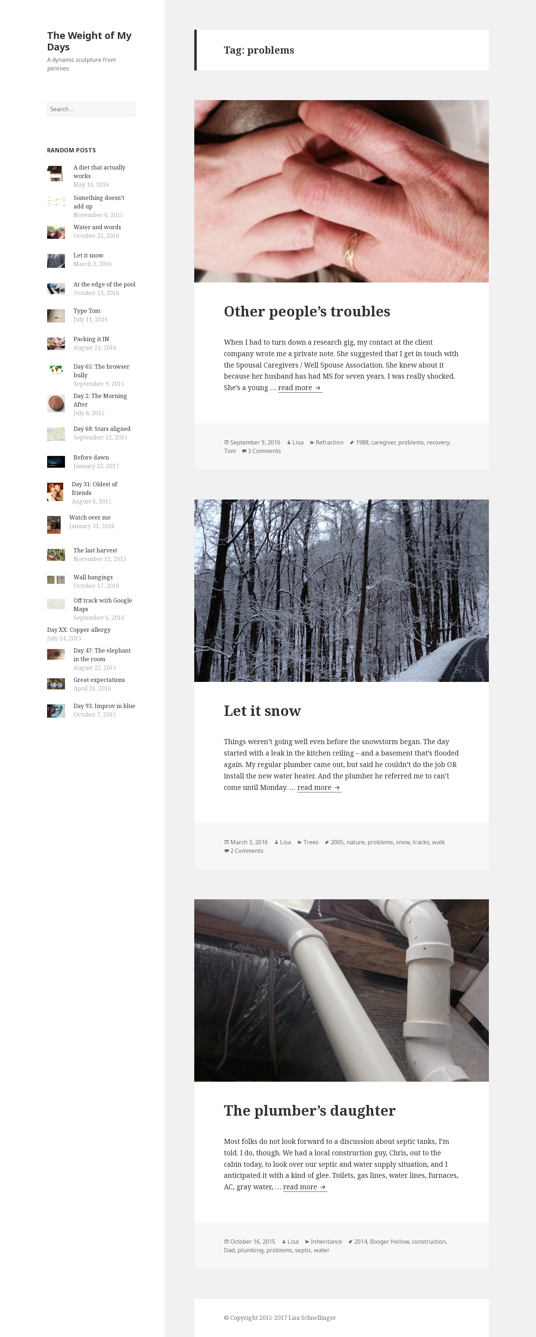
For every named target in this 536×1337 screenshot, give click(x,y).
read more (300, 387)
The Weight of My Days (89, 41)
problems (411, 442)
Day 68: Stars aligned (102, 429)
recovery (438, 442)
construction (429, 1241)
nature (355, 842)
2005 (337, 842)
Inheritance (326, 1241)
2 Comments (247, 851)
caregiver (383, 442)
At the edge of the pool (104, 284)
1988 (362, 442)
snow (403, 842)
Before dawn (91, 457)
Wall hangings (93, 577)
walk (438, 842)
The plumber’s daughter (310, 1110)
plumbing (250, 1250)
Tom (230, 451)
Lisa (298, 442)
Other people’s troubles (307, 310)
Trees (311, 842)
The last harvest (95, 550)
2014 (360, 1241)
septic (303, 1250)
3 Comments (264, 451)
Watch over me (90, 517)
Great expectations (99, 680)
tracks (421, 842)
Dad (229, 1250)
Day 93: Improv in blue (104, 706)
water (322, 1250)
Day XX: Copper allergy (79, 630)
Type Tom (87, 311)
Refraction (330, 442)
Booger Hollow (389, 1241)
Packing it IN (91, 339)
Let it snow (89, 255)
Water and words (97, 227)
